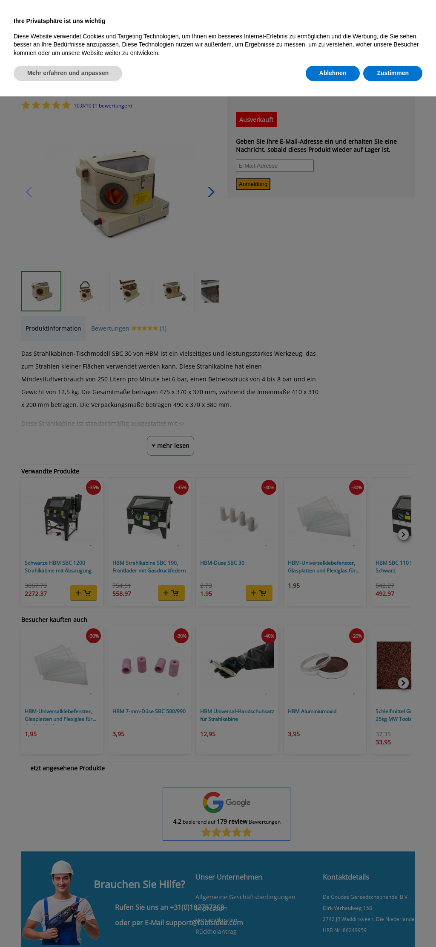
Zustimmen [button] (393, 73)
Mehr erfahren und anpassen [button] (68, 73)
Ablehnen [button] (333, 73)
